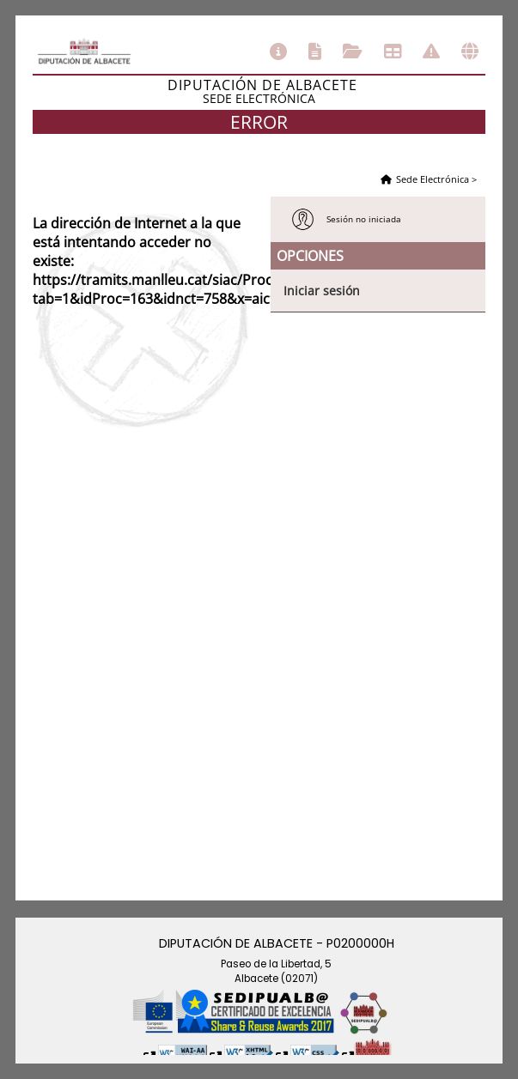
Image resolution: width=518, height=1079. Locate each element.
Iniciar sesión (321, 290)
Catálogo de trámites (315, 51)
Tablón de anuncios (392, 51)
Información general (278, 51)
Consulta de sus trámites (352, 51)
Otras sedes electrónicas (469, 51)
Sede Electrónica (432, 179)
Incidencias (431, 51)
